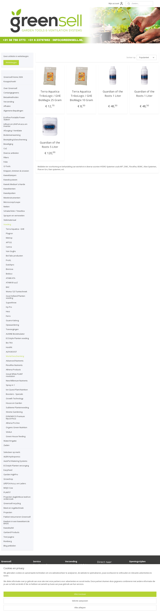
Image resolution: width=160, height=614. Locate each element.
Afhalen (7, 106)
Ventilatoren (103, 576)
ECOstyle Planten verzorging (16, 465)
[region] (60, 603)
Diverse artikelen (11, 153)
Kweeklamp (102, 569)
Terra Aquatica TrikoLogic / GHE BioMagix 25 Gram (50, 95)
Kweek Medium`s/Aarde (14, 184)
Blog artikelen (10, 545)
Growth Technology (14, 398)
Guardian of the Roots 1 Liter (113, 93)
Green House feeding (15, 436)
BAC (7, 287)
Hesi (8, 311)
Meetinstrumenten (12, 197)
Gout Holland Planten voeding (15, 297)
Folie (6, 162)
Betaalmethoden (11, 97)
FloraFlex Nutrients (14, 365)
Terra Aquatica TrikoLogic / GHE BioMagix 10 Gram (81, 95)
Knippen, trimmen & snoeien (16, 171)
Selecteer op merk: (12, 452)
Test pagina (9, 537)
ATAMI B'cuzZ (12, 282)
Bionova (9, 269)
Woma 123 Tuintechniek (16, 291)
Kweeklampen (10, 175)
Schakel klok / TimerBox (14, 211)
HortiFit (9, 347)
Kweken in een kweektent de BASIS (17, 522)
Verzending (9, 101)
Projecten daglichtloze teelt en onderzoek (17, 498)
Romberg (8, 541)
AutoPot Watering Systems (15, 461)
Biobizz (9, 273)
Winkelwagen (11, 62)
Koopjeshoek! (10, 81)
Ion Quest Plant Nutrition (17, 389)
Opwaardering (12, 325)
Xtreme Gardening (14, 412)
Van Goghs (11, 251)
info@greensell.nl (9, 574)
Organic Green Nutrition (16, 427)
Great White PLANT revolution (14, 375)
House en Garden (14, 403)
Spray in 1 (10, 385)
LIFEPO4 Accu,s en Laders (15, 483)
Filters (6, 157)
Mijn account (116, 3)
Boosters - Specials (14, 394)
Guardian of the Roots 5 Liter (50, 144)
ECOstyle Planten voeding (17, 338)
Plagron (9, 233)
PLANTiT (7, 492)
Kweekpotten (9, 193)
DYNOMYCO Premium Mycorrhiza (15, 417)
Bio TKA (9, 342)
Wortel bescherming (15, 356)
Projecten (8, 512)
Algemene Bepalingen (13, 110)
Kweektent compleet (107, 573)
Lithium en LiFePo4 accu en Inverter (15, 125)
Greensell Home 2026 (13, 77)
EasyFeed (8, 470)
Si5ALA (9, 432)
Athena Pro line (13, 423)
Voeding (7, 224)
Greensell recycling (12, 503)
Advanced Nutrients (14, 360)
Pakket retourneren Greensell (17, 516)
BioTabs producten (14, 255)
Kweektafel (9, 528)
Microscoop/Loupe (12, 202)
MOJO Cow (8, 488)
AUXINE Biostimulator (15, 334)
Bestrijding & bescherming (15, 139)
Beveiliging (8, 144)
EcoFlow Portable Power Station (14, 118)
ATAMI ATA (10, 278)
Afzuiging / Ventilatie (13, 130)
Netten (7, 206)
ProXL (8, 260)
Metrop (9, 237)
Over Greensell (10, 88)
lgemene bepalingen (44, 581)
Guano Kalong (12, 320)
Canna (9, 246)
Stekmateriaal (10, 220)
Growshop (8, 479)
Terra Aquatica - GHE (15, 229)
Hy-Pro (9, 307)
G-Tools (7, 166)
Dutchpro (10, 264)
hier (73, 574)
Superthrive (11, 302)
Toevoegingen (12, 329)
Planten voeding (104, 579)
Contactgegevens (11, 92)
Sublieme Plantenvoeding (17, 407)
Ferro (8, 316)
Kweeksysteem (10, 179)
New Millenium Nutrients (17, 380)
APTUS (9, 242)
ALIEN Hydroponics (12, 456)
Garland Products (11, 532)
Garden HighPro (11, 474)
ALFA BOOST (11, 351)
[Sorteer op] (146, 57)
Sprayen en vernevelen (14, 215)
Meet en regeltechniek (14, 508)
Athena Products (13, 369)
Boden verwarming (106, 566)
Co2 (5, 148)
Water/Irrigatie (10, 440)
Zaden (6, 445)
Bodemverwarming (12, 135)
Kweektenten (9, 188)
